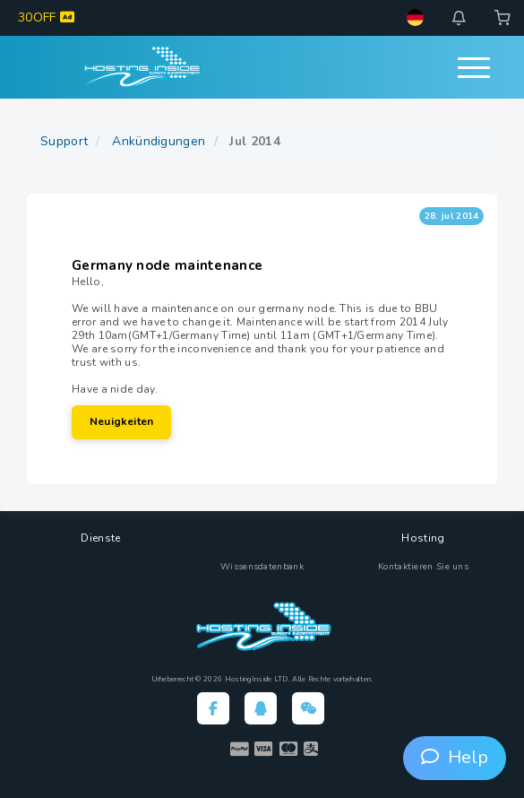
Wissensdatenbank (262, 566)
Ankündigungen (158, 141)
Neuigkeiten (121, 421)
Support (64, 141)
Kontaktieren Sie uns (423, 566)
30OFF (46, 17)
